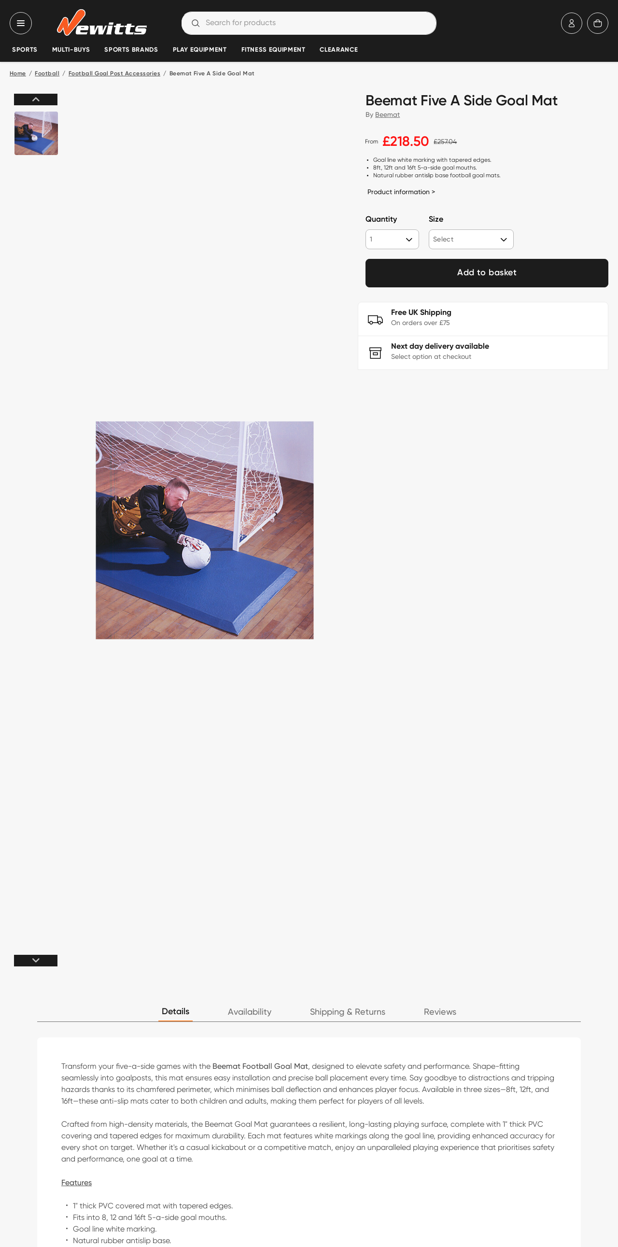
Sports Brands (131, 50)
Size (436, 220)
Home (18, 74)
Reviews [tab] (440, 1012)
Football (47, 74)
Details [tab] (175, 1011)
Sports (25, 50)
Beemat (387, 114)
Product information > (401, 191)
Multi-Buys (71, 50)
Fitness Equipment (273, 50)
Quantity (381, 220)
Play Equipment (200, 50)
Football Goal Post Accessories (114, 74)
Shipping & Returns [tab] (347, 1012)
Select (443, 239)
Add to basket (487, 273)
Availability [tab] (249, 1012)
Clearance (339, 50)
